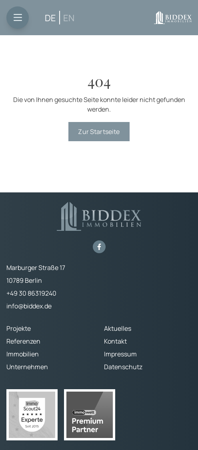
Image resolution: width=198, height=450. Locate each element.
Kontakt (115, 341)
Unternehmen (27, 366)
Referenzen (23, 341)
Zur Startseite (99, 131)
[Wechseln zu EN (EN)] (68, 18)
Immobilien (22, 354)
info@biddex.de (29, 306)
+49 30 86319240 (31, 293)
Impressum (120, 354)
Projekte (18, 328)
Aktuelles (117, 328)
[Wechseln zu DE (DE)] (50, 18)
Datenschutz (123, 366)
